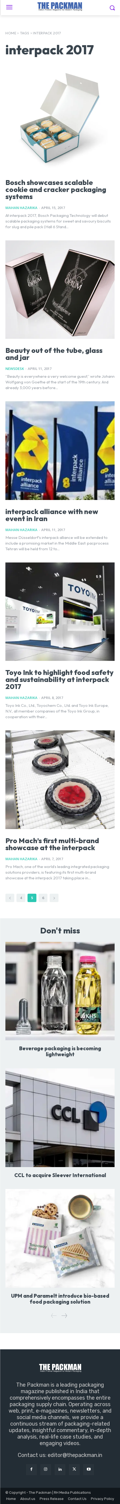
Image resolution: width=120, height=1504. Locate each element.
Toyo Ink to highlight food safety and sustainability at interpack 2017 (59, 679)
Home (10, 33)
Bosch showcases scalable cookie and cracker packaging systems (55, 189)
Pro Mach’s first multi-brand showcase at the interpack (52, 844)
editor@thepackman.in (75, 1455)
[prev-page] (9, 898)
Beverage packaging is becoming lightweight (60, 1051)
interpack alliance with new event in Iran (51, 515)
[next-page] (54, 898)
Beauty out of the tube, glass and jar (53, 354)
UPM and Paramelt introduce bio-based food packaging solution (60, 1299)
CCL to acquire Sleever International (60, 1175)
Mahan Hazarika (21, 207)
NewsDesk (14, 368)
